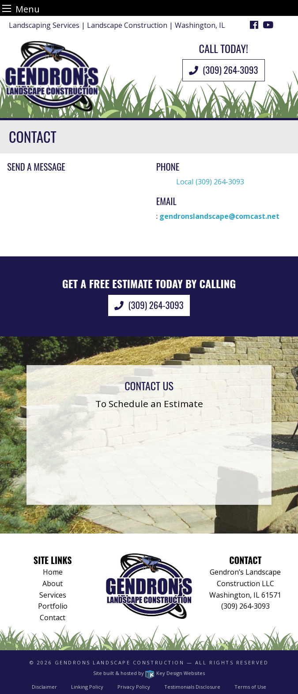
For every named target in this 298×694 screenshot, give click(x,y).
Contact (52, 617)
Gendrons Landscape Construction (120, 662)
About (52, 583)
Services (52, 595)
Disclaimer (44, 686)
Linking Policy (87, 686)
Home (53, 572)
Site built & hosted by (148, 673)
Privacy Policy (133, 686)
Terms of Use (250, 686)
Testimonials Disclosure (192, 686)
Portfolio (53, 606)
